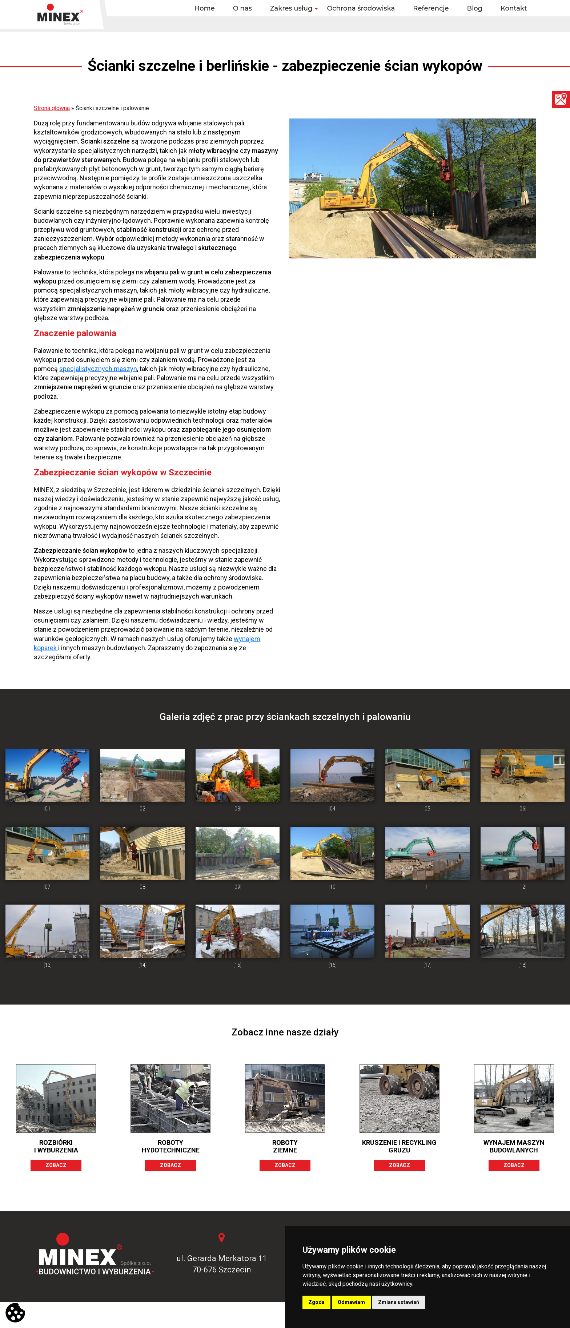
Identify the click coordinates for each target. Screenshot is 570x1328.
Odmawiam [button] (351, 1302)
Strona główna (52, 108)
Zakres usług (291, 8)
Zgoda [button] (316, 1302)
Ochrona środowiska (361, 8)
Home (204, 8)
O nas (242, 8)
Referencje (431, 8)
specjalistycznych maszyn (98, 369)
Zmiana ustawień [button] (398, 1302)
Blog (475, 8)
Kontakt (514, 8)
